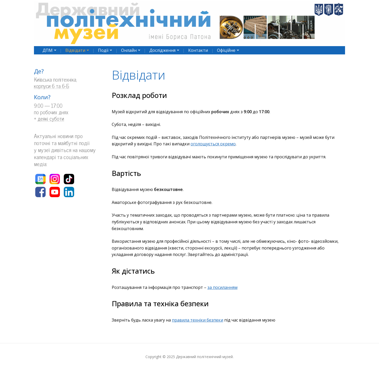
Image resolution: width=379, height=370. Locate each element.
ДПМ (48, 50)
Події (103, 50)
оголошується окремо (213, 144)
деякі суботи (51, 119)
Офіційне (226, 50)
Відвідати (75, 50)
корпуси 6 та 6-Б (51, 86)
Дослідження (162, 50)
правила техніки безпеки (197, 320)
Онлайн (129, 50)
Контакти (198, 50)
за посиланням (222, 287)
